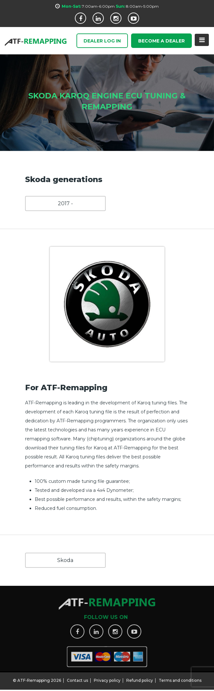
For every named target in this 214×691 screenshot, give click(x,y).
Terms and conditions (180, 678)
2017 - (65, 203)
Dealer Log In (102, 41)
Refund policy (139, 678)
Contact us (77, 678)
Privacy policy (107, 678)
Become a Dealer (161, 41)
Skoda (65, 560)
